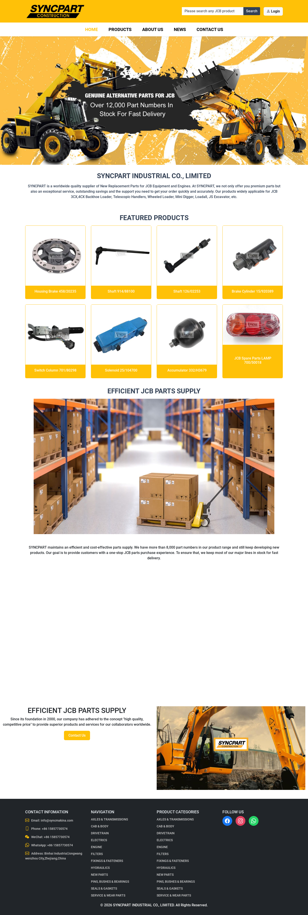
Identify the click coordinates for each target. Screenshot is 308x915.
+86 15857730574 (55, 828)
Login (273, 11)
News (180, 29)
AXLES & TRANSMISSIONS (109, 819)
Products (120, 29)
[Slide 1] (146, 158)
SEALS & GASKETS (104, 888)
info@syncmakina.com (57, 820)
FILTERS (97, 854)
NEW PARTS (99, 874)
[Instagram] (240, 821)
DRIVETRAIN (100, 833)
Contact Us (210, 29)
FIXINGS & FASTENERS (107, 861)
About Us (152, 29)
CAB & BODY (100, 826)
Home (91, 29)
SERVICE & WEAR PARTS (108, 895)
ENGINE (96, 847)
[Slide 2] (154, 158)
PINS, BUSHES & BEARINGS (110, 881)
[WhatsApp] (254, 821)
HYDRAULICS (100, 868)
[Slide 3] (162, 158)
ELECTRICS (99, 840)
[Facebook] (227, 821)
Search (251, 11)
